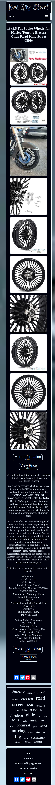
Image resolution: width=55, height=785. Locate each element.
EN (26, 773)
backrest (23, 725)
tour (11, 726)
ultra (38, 732)
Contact (28, 758)
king (16, 736)
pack (40, 716)
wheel (15, 699)
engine (25, 721)
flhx (44, 732)
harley (18, 691)
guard (35, 726)
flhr (40, 710)
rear (42, 720)
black (16, 720)
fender (28, 741)
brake (30, 732)
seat (30, 705)
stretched (40, 706)
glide (30, 714)
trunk (33, 720)
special (38, 741)
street (18, 704)
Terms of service (28, 768)
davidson (16, 715)
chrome (18, 742)
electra (27, 698)
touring (19, 730)
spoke (33, 709)
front (41, 692)
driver (43, 725)
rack (26, 738)
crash (17, 710)
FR (31, 773)
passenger (38, 737)
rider (45, 716)
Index (29, 753)
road (40, 698)
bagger (30, 693)
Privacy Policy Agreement (28, 763)
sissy (24, 709)
